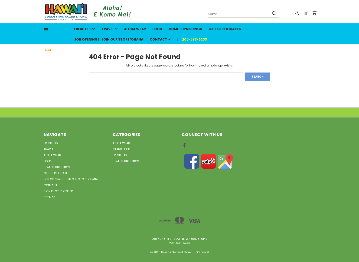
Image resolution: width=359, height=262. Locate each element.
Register (66, 191)
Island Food (121, 149)
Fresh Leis (84, 29)
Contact (160, 39)
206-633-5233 (194, 39)
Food (157, 29)
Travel (109, 29)
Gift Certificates (225, 29)
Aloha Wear (135, 29)
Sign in (49, 191)
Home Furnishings (185, 29)
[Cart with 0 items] (314, 12)
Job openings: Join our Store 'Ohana (108, 39)
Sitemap (49, 197)
